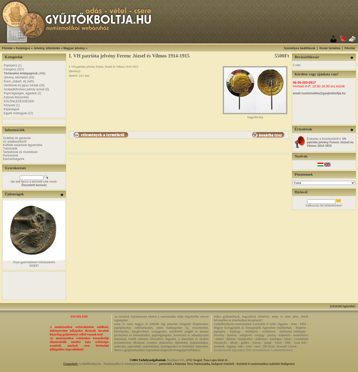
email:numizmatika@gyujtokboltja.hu (319, 93)
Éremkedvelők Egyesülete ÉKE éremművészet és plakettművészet (253, 350)
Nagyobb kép (255, 116)
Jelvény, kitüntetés (47, 48)
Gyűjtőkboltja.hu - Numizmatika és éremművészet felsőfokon (118, 364)
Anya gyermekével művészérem (34, 262)
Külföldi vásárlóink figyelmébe (22, 145)
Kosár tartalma (329, 48)
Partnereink (10, 155)
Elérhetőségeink (13, 159)
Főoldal (7, 48)
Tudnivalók (10, 148)
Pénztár (350, 48)
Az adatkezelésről (15, 141)
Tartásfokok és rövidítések (20, 152)
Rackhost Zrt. (176, 360)
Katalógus (23, 48)
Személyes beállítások (299, 48)
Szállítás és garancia (17, 138)
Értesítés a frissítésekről (330, 142)
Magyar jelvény (74, 48)
